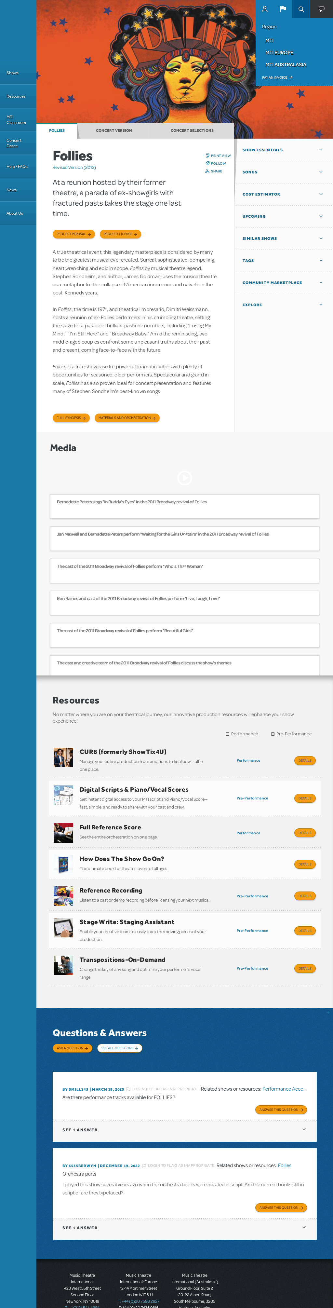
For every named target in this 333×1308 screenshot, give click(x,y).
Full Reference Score (110, 822)
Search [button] (301, 9)
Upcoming (254, 216)
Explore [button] (252, 305)
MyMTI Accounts (265, 9)
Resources (16, 96)
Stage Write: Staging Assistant (127, 910)
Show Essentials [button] (263, 150)
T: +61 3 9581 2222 (194, 1291)
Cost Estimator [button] (261, 194)
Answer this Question (279, 1087)
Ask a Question (70, 1032)
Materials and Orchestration (125, 418)
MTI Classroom (16, 119)
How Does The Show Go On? (122, 852)
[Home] (18, 30)
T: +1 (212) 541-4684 (82, 1285)
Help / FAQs (17, 166)
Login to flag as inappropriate (165, 1068)
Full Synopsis (69, 418)
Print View (221, 155)
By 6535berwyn (79, 1144)
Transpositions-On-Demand (123, 946)
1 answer (80, 1108)
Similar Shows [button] (260, 238)
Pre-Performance (294, 734)
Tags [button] (248, 260)
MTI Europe (279, 52)
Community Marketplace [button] (272, 282)
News (12, 190)
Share (216, 171)
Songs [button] (250, 172)
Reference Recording (111, 881)
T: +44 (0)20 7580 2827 (139, 1278)
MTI (269, 40)
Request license (118, 234)
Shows (13, 72)
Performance (244, 734)
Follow (218, 163)
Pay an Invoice (274, 77)
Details (305, 760)
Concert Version (114, 130)
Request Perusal (71, 234)
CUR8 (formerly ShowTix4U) (123, 752)
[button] (283, 9)
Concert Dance (14, 143)
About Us (15, 213)
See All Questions (117, 1032)
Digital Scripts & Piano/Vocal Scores (134, 787)
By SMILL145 (75, 1068)
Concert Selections (192, 130)
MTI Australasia (285, 64)
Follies (57, 130)
